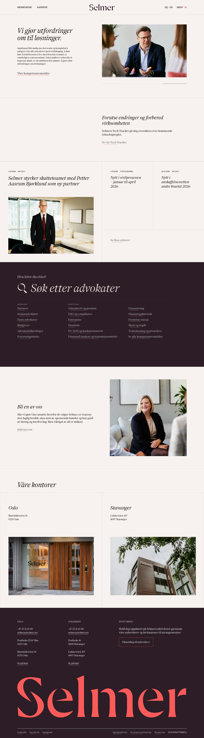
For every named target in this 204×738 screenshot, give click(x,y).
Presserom (159, 732)
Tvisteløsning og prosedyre (145, 331)
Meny (182, 7)
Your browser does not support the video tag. (55, 129)
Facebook (34, 732)
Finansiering (136, 308)
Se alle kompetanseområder (145, 336)
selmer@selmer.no (27, 632)
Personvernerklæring (140, 732)
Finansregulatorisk (140, 314)
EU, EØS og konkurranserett (85, 331)
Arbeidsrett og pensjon (82, 308)
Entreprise (74, 319)
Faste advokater (27, 319)
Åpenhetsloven (119, 732)
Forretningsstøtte (28, 336)
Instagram (47, 732)
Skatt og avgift (137, 325)
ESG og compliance (80, 314)
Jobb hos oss (24, 429)
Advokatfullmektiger (30, 331)
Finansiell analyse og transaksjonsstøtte (92, 336)
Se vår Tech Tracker (114, 142)
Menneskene (24, 7)
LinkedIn (21, 732)
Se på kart (22, 663)
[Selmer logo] (102, 7)
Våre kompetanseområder (33, 73)
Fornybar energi (138, 319)
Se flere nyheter (120, 240)
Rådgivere (23, 325)
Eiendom (73, 325)
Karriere (42, 7)
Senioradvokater (27, 314)
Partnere (22, 308)
